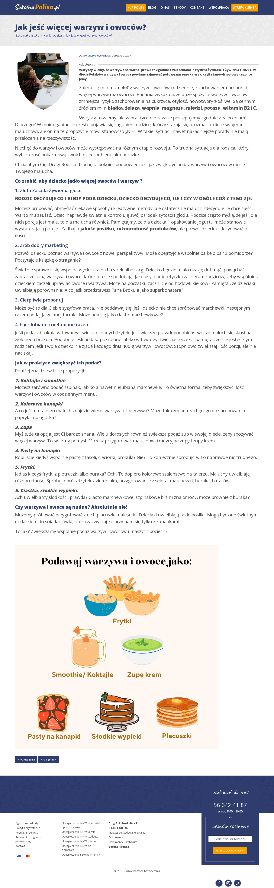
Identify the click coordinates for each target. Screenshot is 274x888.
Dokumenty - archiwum (123, 842)
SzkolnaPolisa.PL (27, 35)
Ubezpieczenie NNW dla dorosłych (76, 848)
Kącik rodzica (53, 35)
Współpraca (219, 7)
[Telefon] (230, 839)
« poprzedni (26, 759)
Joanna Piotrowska (98, 55)
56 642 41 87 (230, 805)
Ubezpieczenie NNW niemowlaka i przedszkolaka (82, 825)
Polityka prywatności (27, 828)
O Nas (165, 7)
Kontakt (197, 7)
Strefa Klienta (245, 7)
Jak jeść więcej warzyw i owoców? (89, 35)
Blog (152, 7)
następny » (48, 759)
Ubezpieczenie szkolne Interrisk (81, 854)
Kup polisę (135, 7)
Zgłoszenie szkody (26, 823)
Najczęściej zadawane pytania (127, 832)
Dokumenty (116, 837)
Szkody (180, 7)
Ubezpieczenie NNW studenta (80, 836)
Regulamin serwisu (26, 832)
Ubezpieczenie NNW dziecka (79, 841)
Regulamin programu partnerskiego (28, 839)
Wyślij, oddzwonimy (230, 850)
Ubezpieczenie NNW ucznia (78, 832)
